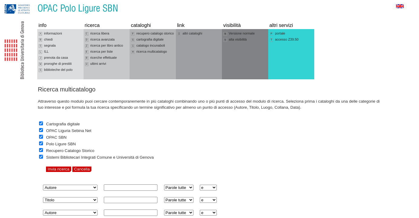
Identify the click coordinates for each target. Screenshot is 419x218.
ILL (44, 52)
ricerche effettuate (101, 58)
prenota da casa (53, 58)
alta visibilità (235, 40)
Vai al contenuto (34, 3)
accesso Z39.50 (284, 40)
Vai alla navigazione (11, 3)
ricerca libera (97, 33)
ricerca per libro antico (104, 46)
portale (277, 33)
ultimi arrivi (95, 64)
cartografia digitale (147, 40)
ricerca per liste (99, 52)
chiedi (46, 40)
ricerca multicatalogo (149, 52)
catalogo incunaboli (148, 46)
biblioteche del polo (56, 70)
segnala (47, 46)
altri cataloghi (189, 33)
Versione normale (239, 33)
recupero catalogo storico (152, 33)
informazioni (50, 33)
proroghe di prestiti (55, 64)
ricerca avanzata (100, 40)
